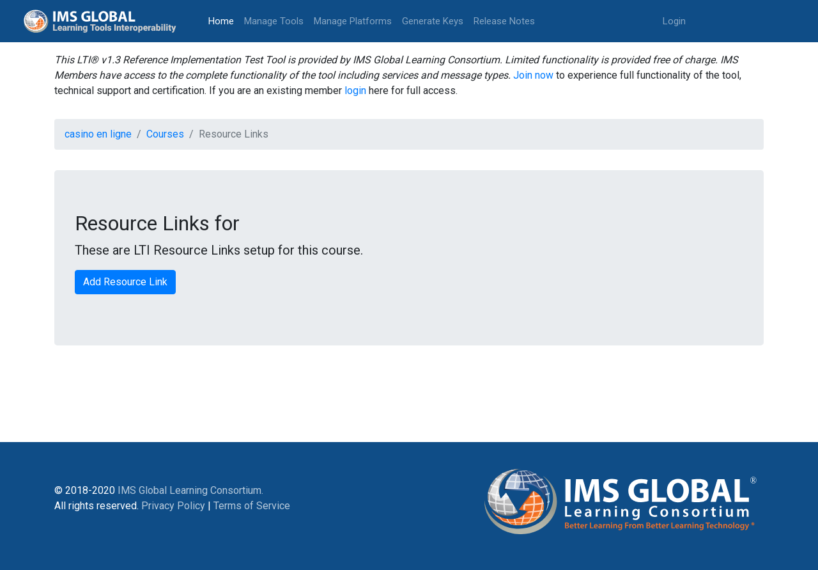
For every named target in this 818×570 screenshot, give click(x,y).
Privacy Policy (173, 506)
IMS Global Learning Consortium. (190, 490)
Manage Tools (274, 21)
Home (223, 20)
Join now (533, 75)
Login (674, 21)
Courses (165, 134)
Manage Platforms (353, 21)
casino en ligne (98, 134)
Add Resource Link (125, 282)
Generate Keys (432, 21)
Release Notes (504, 21)
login (355, 90)
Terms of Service (251, 506)
